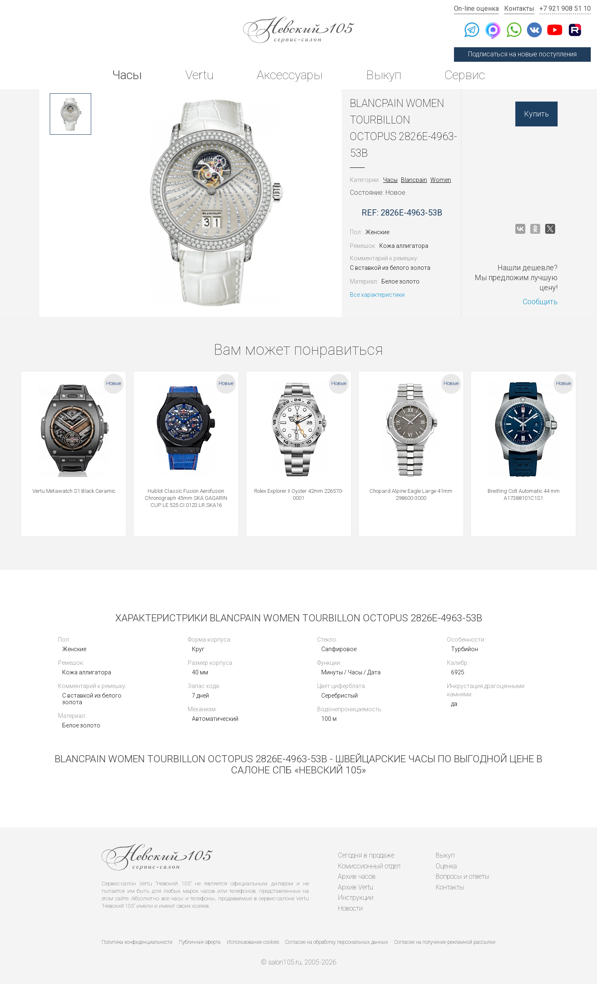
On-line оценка (476, 8)
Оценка (446, 866)
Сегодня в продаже (366, 855)
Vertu (199, 75)
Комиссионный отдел (369, 866)
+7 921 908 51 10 (565, 8)
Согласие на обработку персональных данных (336, 942)
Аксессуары (290, 75)
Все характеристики (377, 295)
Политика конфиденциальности (137, 942)
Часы (127, 75)
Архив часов (357, 876)
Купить (536, 113)
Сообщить (540, 301)
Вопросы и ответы (462, 876)
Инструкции (356, 898)
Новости (350, 908)
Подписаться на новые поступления (522, 54)
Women (440, 180)
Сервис (464, 75)
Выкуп (383, 75)
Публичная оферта (200, 942)
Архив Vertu (355, 887)
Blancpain (414, 180)
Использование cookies (253, 942)
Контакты (519, 8)
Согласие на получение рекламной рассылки (444, 942)
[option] (70, 114)
